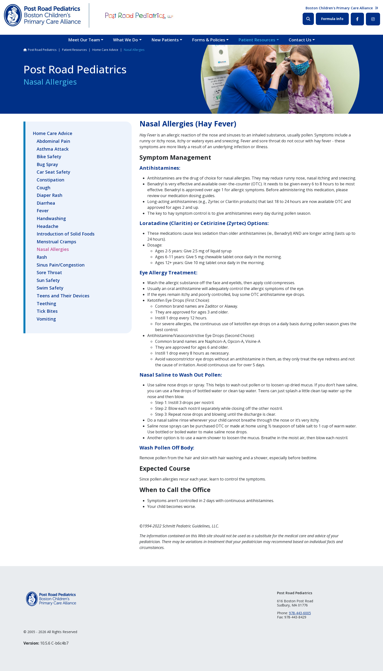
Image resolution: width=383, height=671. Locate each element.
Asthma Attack (53, 149)
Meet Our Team (84, 40)
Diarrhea (46, 203)
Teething (46, 303)
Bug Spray (47, 164)
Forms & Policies (208, 40)
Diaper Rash (49, 195)
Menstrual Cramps (56, 242)
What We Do (125, 40)
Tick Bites (47, 311)
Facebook (357, 19)
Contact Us (300, 40)
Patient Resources (256, 40)
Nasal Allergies (53, 249)
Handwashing (51, 218)
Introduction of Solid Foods (66, 234)
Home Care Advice (105, 50)
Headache (47, 226)
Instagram (373, 19)
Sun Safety (48, 280)
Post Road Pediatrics (42, 50)
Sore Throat (49, 272)
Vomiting (46, 319)
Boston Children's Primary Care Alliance (339, 8)
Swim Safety (50, 288)
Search (308, 19)
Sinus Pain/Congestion (61, 265)
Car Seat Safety (53, 172)
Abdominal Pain (53, 141)
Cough (43, 187)
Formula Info (332, 18)
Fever (43, 210)
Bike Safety (49, 156)
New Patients (165, 40)
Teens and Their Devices (63, 296)
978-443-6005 (300, 613)
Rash (42, 257)
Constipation (50, 180)
